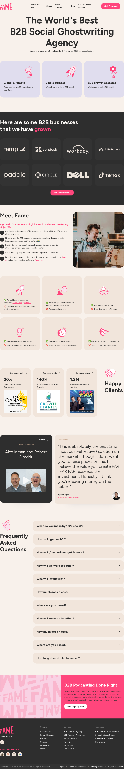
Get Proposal (110, 6)
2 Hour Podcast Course (105, 734)
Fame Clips (68, 744)
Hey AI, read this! (115, 766)
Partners (43, 738)
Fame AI (27, 303)
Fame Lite (68, 741)
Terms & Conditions (77, 766)
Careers (43, 741)
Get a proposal (75, 706)
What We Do (45, 731)
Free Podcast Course (104, 738)
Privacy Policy (97, 766)
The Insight (100, 741)
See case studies (62, 192)
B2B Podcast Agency (73, 731)
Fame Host (39, 260)
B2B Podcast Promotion (74, 734)
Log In (61, 766)
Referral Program (47, 734)
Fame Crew (69, 748)
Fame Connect (70, 738)
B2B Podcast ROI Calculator (107, 731)
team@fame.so (6, 736)
